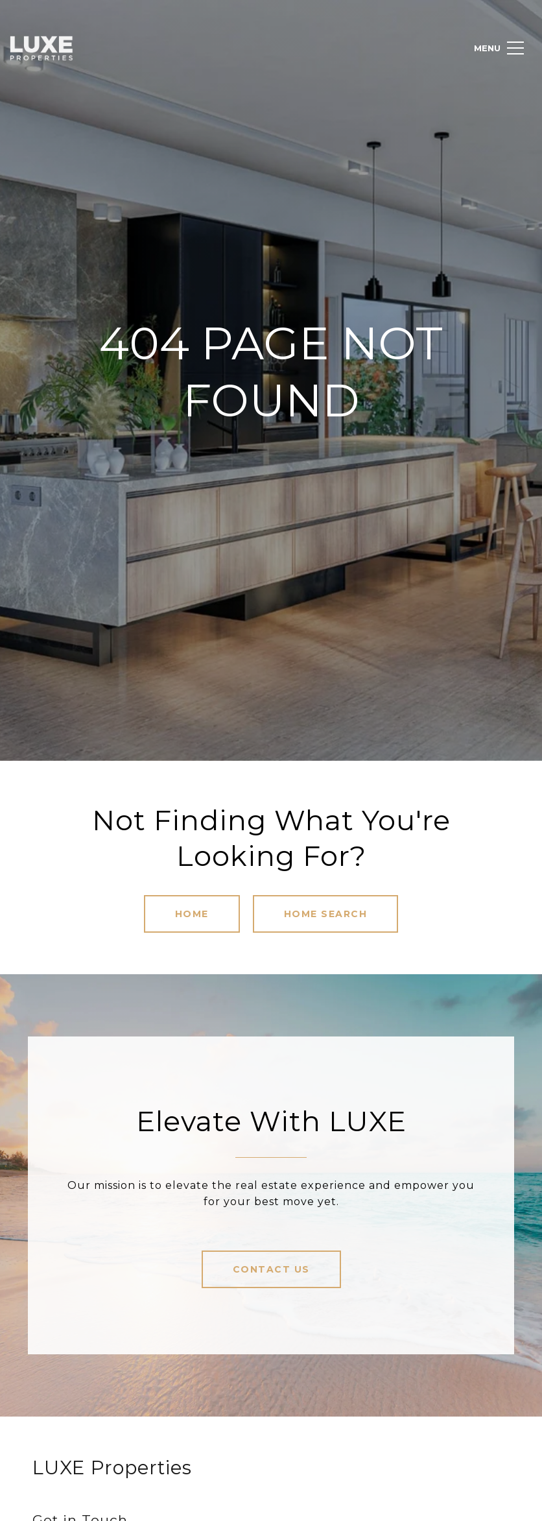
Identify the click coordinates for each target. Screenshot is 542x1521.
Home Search (326, 914)
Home (192, 914)
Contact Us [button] (271, 1269)
